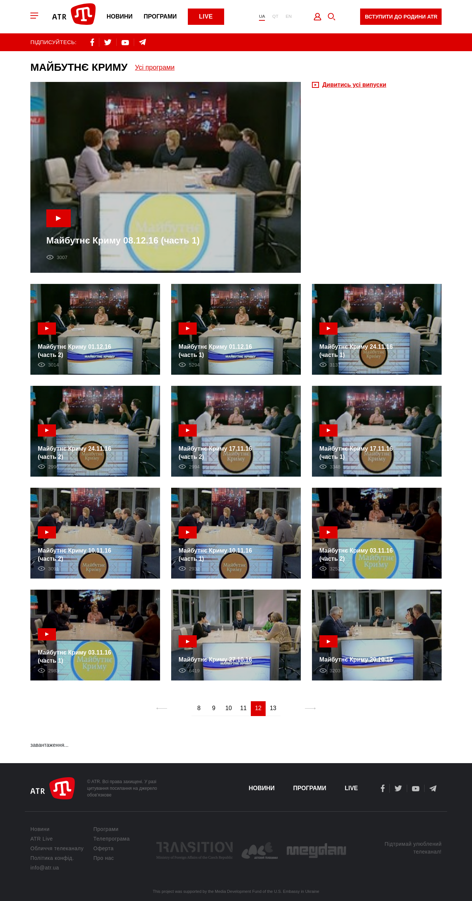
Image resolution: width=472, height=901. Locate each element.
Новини (121, 17)
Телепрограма (111, 838)
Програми (162, 17)
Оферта (103, 848)
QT (275, 17)
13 (273, 709)
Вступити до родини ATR (401, 17)
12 (258, 709)
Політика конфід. (52, 858)
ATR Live (41, 838)
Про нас (103, 858)
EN (288, 17)
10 (228, 709)
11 (243, 709)
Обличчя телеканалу (57, 848)
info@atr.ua (44, 867)
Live (208, 17)
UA (261, 17)
